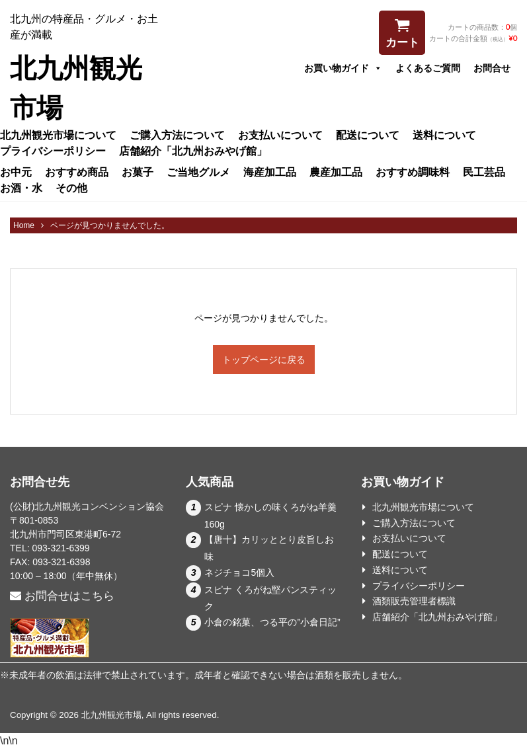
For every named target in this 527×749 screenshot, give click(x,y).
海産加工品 (269, 171)
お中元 (16, 171)
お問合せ (491, 68)
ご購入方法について (177, 134)
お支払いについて (280, 134)
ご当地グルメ (198, 171)
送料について (444, 134)
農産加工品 (335, 171)
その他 (71, 187)
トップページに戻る (263, 359)
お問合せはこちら (62, 596)
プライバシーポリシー (53, 150)
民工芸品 (484, 171)
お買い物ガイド (343, 68)
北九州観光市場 (111, 715)
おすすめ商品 (76, 171)
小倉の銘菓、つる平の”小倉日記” (272, 622)
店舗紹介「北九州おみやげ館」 (193, 150)
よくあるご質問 (427, 68)
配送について (367, 134)
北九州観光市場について (58, 134)
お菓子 (137, 171)
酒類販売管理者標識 (414, 601)
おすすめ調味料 (413, 171)
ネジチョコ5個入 (239, 572)
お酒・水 (21, 187)
